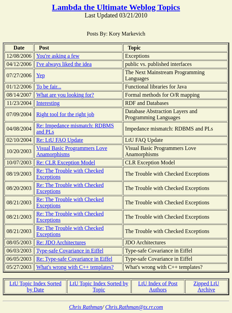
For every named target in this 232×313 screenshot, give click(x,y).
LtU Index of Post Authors (158, 286)
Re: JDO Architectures (61, 242)
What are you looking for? (65, 95)
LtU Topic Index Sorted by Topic (98, 286)
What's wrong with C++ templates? (75, 267)
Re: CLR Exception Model (65, 162)
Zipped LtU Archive (206, 286)
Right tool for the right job (65, 114)
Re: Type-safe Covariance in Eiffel (74, 259)
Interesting (48, 103)
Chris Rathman (85, 307)
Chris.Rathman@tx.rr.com (134, 307)
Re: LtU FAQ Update (59, 140)
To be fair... (48, 87)
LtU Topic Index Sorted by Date (36, 286)
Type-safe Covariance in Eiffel (69, 251)
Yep (40, 75)
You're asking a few (57, 56)
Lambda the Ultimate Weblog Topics (116, 7)
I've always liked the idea (64, 64)
